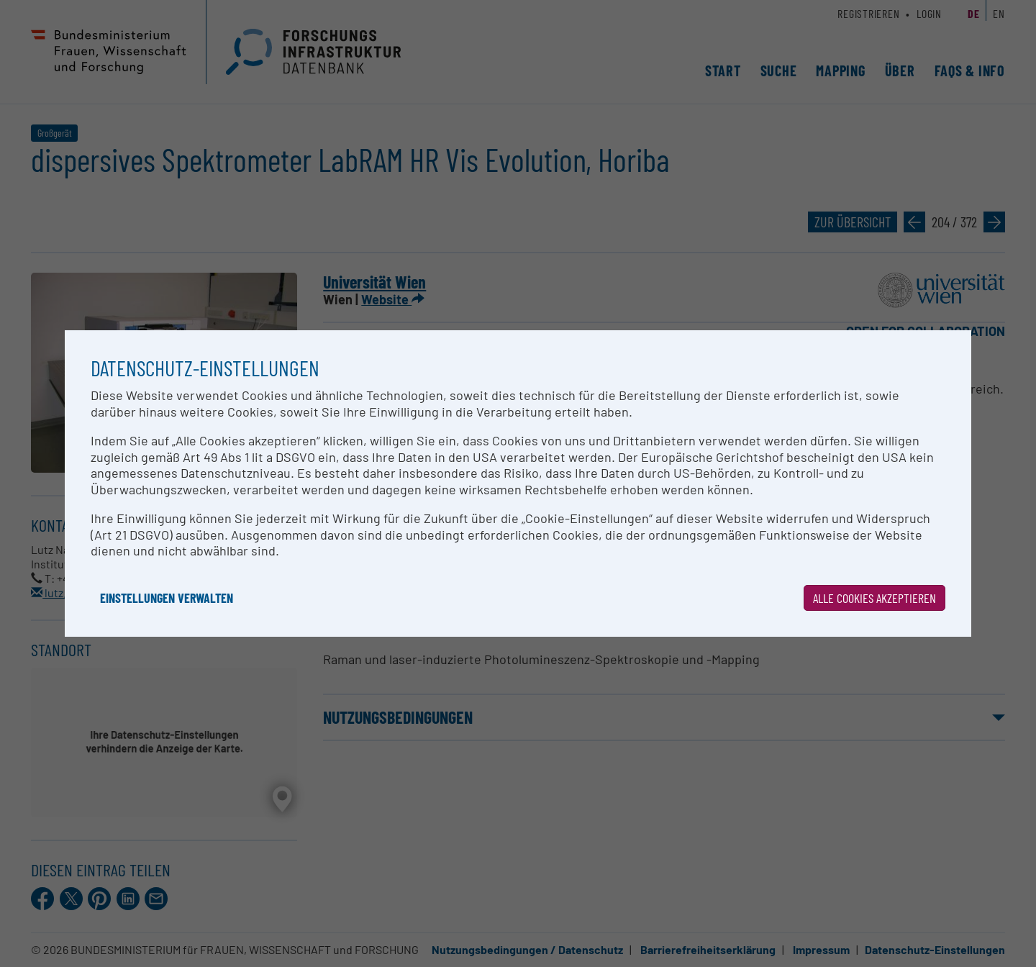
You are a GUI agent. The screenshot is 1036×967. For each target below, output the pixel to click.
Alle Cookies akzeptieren (874, 598)
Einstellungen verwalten (166, 598)
